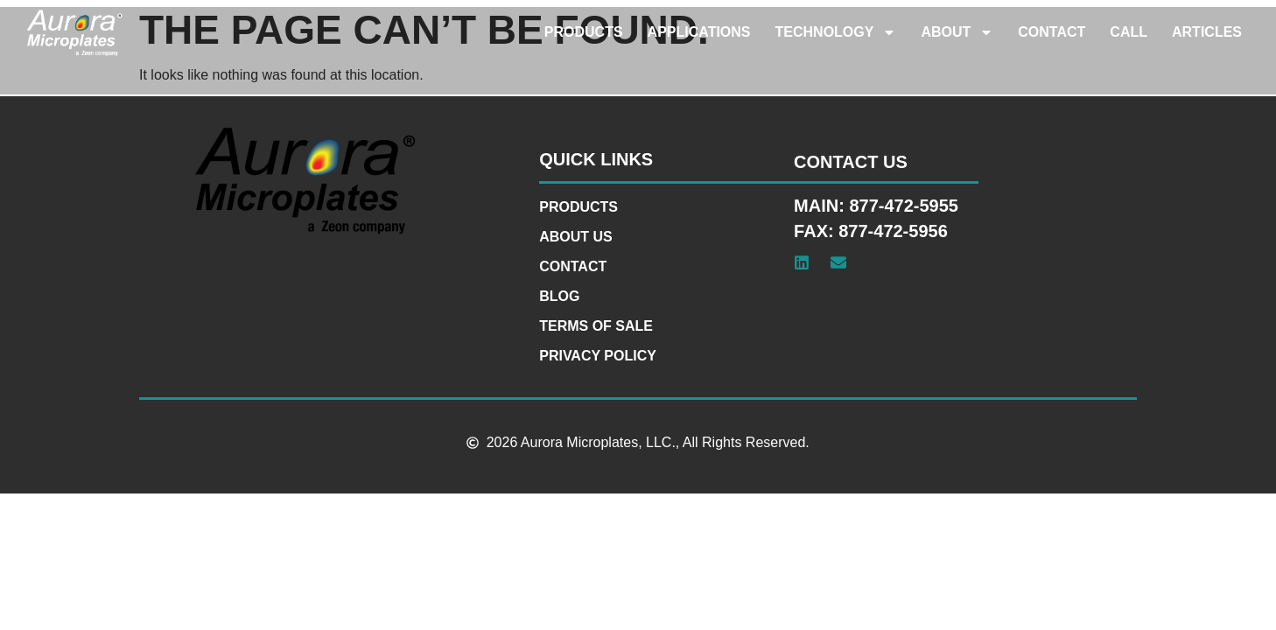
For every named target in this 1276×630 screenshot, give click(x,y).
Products (583, 31)
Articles (1207, 31)
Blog (559, 296)
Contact (1051, 31)
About (957, 32)
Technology (836, 32)
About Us (576, 236)
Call (1128, 31)
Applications (699, 31)
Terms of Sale (596, 325)
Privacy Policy (597, 355)
